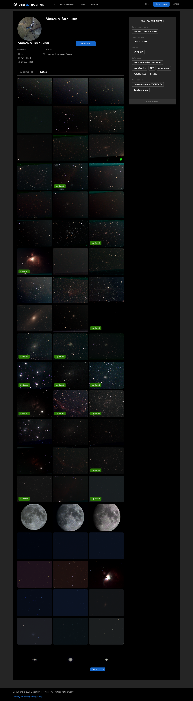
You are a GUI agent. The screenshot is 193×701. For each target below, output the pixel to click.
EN (147, 4)
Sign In (176, 4)
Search (94, 4)
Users (82, 4)
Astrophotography (64, 4)
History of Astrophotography (27, 697)
